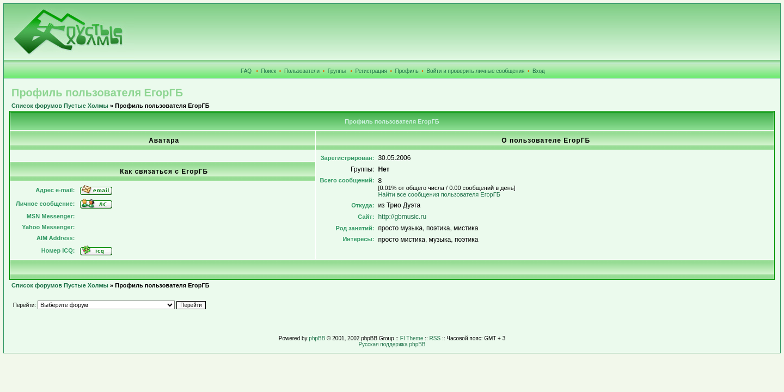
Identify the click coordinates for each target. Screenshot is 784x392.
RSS (435, 338)
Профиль (407, 71)
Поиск (269, 71)
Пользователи (302, 71)
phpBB (317, 338)
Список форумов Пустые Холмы (59, 105)
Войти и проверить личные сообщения (475, 71)
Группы (337, 71)
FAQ (246, 71)
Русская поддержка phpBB (391, 344)
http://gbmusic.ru (402, 216)
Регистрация (371, 71)
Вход (538, 71)
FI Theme (412, 338)
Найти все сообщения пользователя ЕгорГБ (439, 194)
